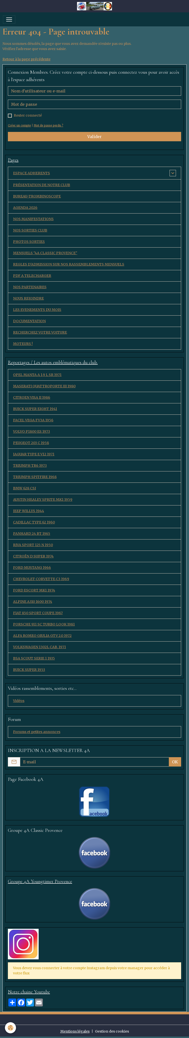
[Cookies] (10, 1027)
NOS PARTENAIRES (30, 287)
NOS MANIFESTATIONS (33, 219)
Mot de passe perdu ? (48, 125)
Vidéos (18, 700)
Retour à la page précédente (26, 59)
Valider (94, 136)
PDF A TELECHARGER (32, 275)
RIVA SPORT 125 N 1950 (33, 545)
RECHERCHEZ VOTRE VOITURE (40, 332)
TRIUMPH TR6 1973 (30, 465)
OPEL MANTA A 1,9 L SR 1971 (37, 375)
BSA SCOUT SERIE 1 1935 (34, 658)
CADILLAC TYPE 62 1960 (34, 522)
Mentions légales (75, 1031)
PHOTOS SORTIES (29, 241)
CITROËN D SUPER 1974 (33, 556)
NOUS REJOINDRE (28, 298)
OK (175, 761)
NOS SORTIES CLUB (30, 230)
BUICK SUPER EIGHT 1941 (35, 409)
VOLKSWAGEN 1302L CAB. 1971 (39, 647)
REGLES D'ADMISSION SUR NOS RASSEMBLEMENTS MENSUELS (68, 264)
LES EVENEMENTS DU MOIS (37, 309)
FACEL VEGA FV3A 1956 (33, 420)
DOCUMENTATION (29, 321)
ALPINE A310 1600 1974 (32, 601)
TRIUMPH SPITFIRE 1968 (35, 477)
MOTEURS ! (23, 343)
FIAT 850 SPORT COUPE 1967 (38, 613)
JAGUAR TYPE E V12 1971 (33, 454)
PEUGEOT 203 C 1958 (31, 443)
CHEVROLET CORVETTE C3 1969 (41, 579)
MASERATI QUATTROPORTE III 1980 (44, 386)
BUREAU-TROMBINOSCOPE (37, 196)
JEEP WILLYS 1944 (28, 511)
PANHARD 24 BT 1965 (31, 533)
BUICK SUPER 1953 (29, 669)
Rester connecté (28, 115)
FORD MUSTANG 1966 (32, 567)
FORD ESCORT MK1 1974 (34, 590)
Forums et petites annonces (36, 732)
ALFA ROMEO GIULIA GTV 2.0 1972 (42, 635)
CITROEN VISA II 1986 (31, 397)
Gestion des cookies (112, 1031)
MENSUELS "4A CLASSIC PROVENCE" (45, 253)
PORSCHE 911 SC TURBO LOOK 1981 (44, 624)
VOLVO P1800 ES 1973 (31, 431)
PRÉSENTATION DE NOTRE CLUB (41, 185)
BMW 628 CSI (24, 488)
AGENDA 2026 (25, 207)
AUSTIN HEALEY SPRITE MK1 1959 (42, 499)
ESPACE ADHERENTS (31, 173)
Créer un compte (19, 125)
